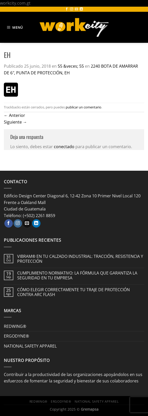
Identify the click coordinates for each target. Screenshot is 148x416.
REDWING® (15, 326)
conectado (64, 146)
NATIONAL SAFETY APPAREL (30, 346)
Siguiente (15, 122)
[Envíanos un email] (76, 9)
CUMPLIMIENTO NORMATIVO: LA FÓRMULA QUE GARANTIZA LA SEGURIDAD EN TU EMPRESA (77, 275)
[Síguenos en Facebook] (66, 9)
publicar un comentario (83, 107)
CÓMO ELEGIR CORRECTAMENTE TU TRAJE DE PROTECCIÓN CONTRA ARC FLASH (73, 292)
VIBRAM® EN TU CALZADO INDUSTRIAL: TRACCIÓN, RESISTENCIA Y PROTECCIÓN (80, 259)
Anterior (14, 115)
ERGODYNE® (16, 336)
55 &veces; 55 (71, 66)
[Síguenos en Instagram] (71, 9)
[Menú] (15, 27)
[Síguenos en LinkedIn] (81, 9)
